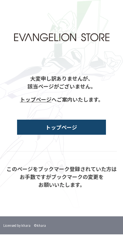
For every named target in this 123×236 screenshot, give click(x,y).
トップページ (35, 99)
